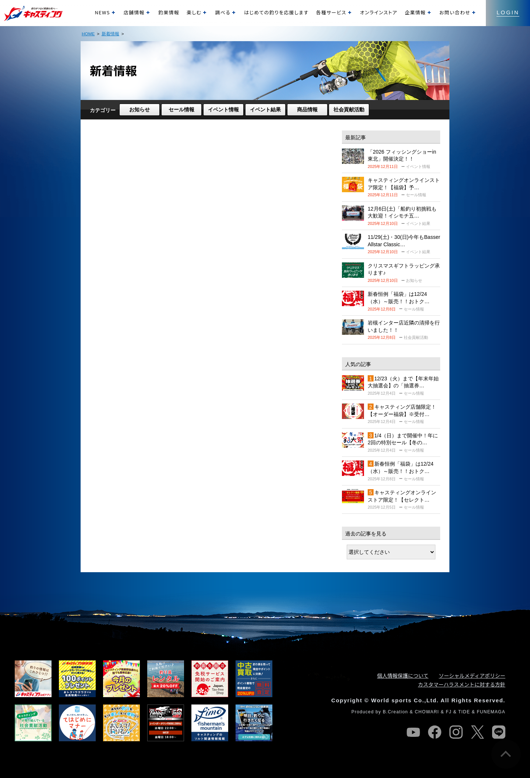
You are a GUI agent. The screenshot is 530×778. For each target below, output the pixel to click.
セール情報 (181, 109)
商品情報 (307, 109)
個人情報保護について (403, 675)
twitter (477, 732)
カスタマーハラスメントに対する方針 (461, 684)
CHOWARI (427, 711)
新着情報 (110, 33)
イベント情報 (223, 109)
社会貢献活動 (348, 109)
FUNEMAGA (491, 711)
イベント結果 (265, 109)
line (498, 732)
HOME (88, 33)
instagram (456, 732)
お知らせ (139, 109)
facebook (434, 732)
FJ (449, 711)
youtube (413, 732)
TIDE (464, 711)
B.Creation (395, 711)
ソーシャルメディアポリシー (472, 675)
